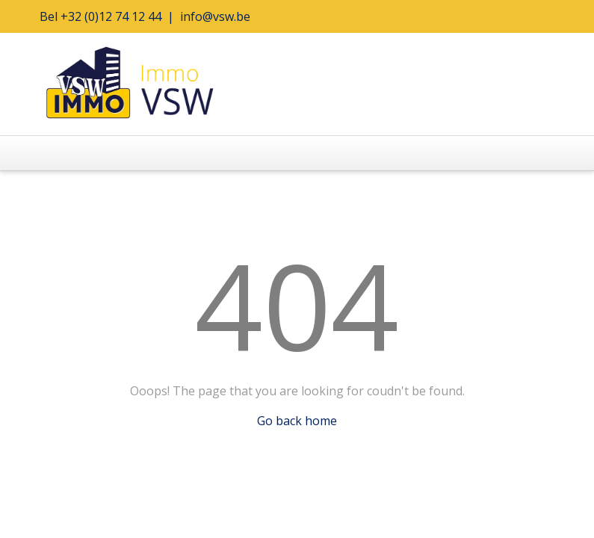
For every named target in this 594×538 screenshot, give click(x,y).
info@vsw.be (215, 16)
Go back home (297, 420)
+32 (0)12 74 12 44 (111, 16)
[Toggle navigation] (61, 153)
